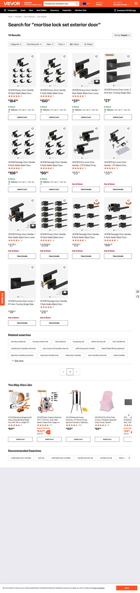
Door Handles (41, 17)
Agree (127, 588)
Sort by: (117, 35)
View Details (86, 189)
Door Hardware (29, 17)
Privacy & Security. (98, 588)
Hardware (18, 17)
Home (10, 17)
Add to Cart (22, 117)
